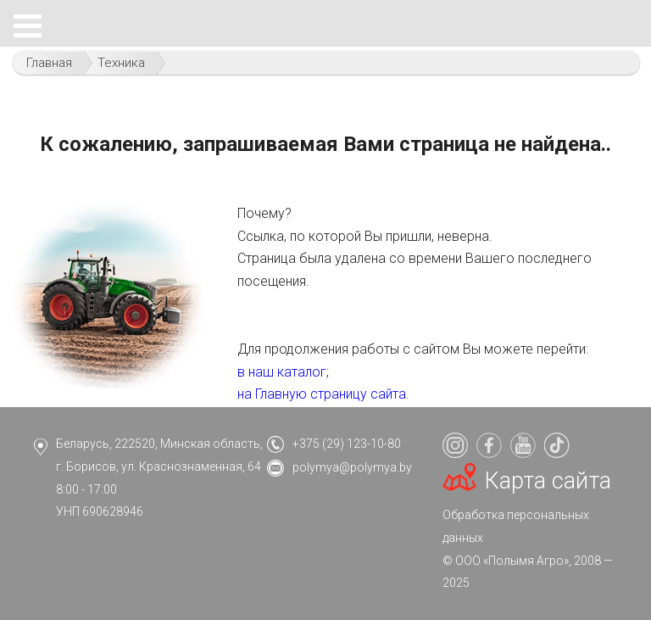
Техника (121, 62)
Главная (49, 62)
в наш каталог (281, 372)
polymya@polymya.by (352, 467)
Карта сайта (548, 480)
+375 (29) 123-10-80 (346, 443)
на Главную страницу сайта (321, 394)
